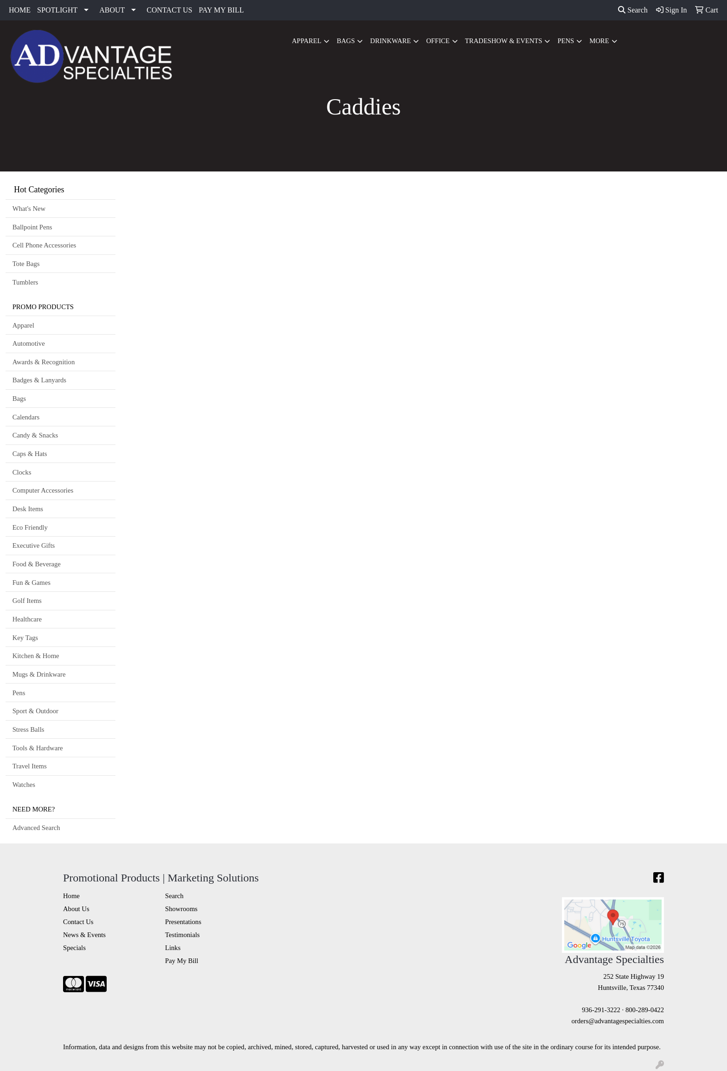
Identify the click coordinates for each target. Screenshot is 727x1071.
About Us (76, 909)
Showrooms (181, 909)
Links (172, 947)
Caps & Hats (30, 453)
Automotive (29, 343)
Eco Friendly (30, 527)
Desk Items (28, 509)
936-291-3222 (601, 1010)
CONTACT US (169, 10)
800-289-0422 (644, 1010)
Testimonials (182, 934)
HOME (20, 10)
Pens (565, 40)
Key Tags (25, 637)
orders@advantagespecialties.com (618, 1021)
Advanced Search (36, 827)
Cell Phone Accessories (45, 245)
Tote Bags (26, 263)
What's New (29, 208)
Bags (346, 40)
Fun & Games (32, 582)
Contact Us (78, 921)
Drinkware (390, 40)
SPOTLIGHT (57, 10)
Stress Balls (29, 729)
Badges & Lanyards (39, 380)
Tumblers (25, 282)
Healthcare (27, 619)
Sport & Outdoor (35, 711)
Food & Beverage (37, 564)
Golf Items (27, 600)
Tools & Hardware (38, 748)
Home (71, 896)
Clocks (22, 472)
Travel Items (30, 766)
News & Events (84, 934)
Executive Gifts (34, 545)
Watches (24, 784)
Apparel (306, 40)
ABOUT (112, 10)
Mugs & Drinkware (39, 674)
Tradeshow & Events (503, 40)
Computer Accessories (43, 490)
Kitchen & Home (36, 655)
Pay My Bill (181, 960)
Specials (74, 947)
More (599, 40)
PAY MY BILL (221, 10)
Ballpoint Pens (32, 227)
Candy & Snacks (35, 435)
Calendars (26, 417)
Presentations (183, 921)
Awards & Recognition (44, 362)
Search (633, 10)
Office (438, 40)
